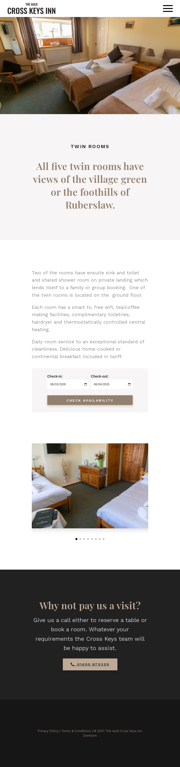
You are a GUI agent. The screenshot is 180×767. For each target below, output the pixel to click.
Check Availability (89, 400)
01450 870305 (90, 664)
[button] (76, 539)
